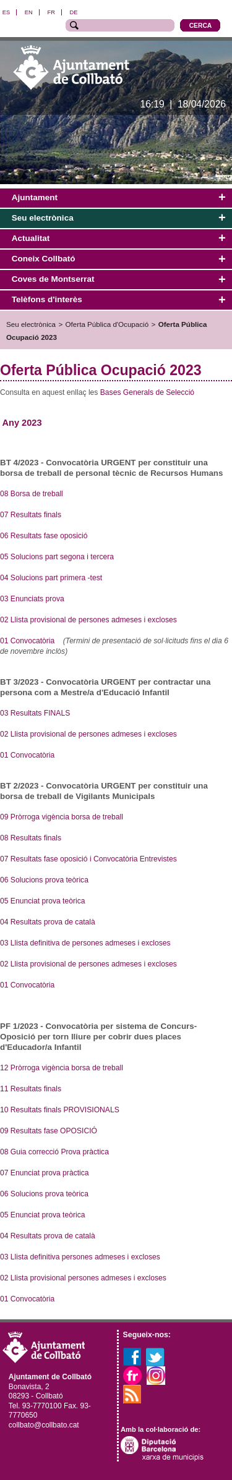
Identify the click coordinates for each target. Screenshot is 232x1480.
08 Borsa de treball (31, 493)
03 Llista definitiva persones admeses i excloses (81, 1257)
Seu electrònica (31, 324)
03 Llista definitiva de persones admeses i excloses (85, 943)
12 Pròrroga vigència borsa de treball (61, 1067)
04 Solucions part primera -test (51, 577)
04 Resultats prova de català (47, 922)
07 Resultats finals (30, 514)
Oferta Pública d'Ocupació (107, 324)
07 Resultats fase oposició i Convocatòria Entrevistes (88, 859)
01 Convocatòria (27, 640)
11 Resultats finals (31, 1089)
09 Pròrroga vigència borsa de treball (61, 817)
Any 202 (19, 423)
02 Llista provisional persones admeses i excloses (83, 1278)
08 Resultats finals (30, 838)
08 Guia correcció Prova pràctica (54, 1152)
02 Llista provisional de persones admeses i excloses (88, 619)
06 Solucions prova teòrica (44, 880)
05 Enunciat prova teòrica (42, 901)
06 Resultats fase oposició (44, 535)
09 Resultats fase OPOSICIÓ (49, 1131)
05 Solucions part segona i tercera (57, 556)
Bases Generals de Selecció (147, 392)
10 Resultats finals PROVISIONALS (59, 1110)
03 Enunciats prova (32, 598)
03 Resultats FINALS (35, 713)
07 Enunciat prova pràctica (44, 1173)
